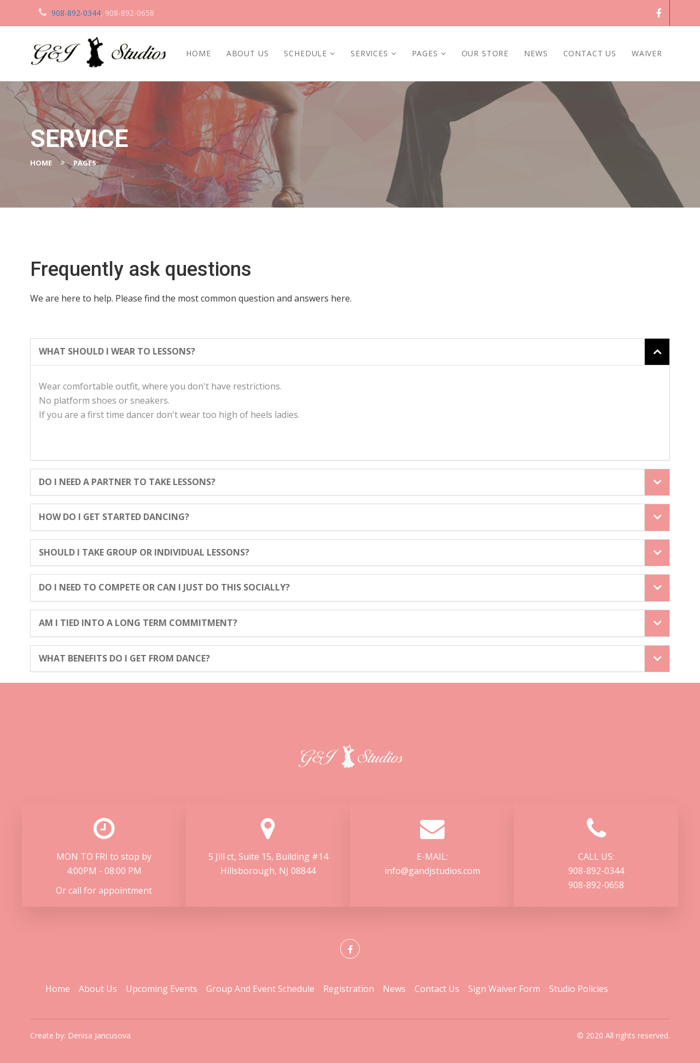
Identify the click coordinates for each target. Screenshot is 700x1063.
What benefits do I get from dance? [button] (124, 659)
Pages (425, 53)
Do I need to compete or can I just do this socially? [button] (164, 588)
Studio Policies (578, 989)
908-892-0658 (596, 885)
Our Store (485, 53)
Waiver (647, 53)
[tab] (350, 352)
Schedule (305, 53)
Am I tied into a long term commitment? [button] (138, 623)
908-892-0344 (76, 13)
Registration (348, 989)
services (369, 53)
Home (198, 53)
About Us (247, 53)
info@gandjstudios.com (432, 871)
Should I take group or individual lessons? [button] (144, 553)
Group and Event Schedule (260, 989)
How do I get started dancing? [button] (114, 517)
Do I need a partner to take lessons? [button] (127, 482)
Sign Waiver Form (504, 989)
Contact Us (589, 53)
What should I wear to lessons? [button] (117, 352)
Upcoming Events (161, 989)
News (535, 53)
